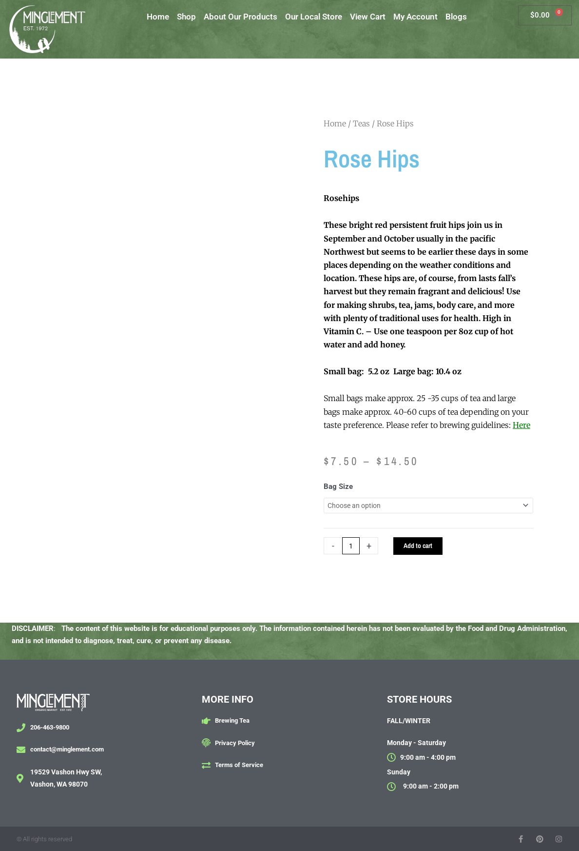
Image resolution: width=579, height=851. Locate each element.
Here (521, 425)
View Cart (368, 16)
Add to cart (421, 548)
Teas (361, 123)
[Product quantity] (351, 548)
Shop (186, 16)
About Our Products (240, 16)
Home (158, 16)
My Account (415, 16)
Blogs (456, 16)
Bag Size (338, 486)
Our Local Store (313, 16)
